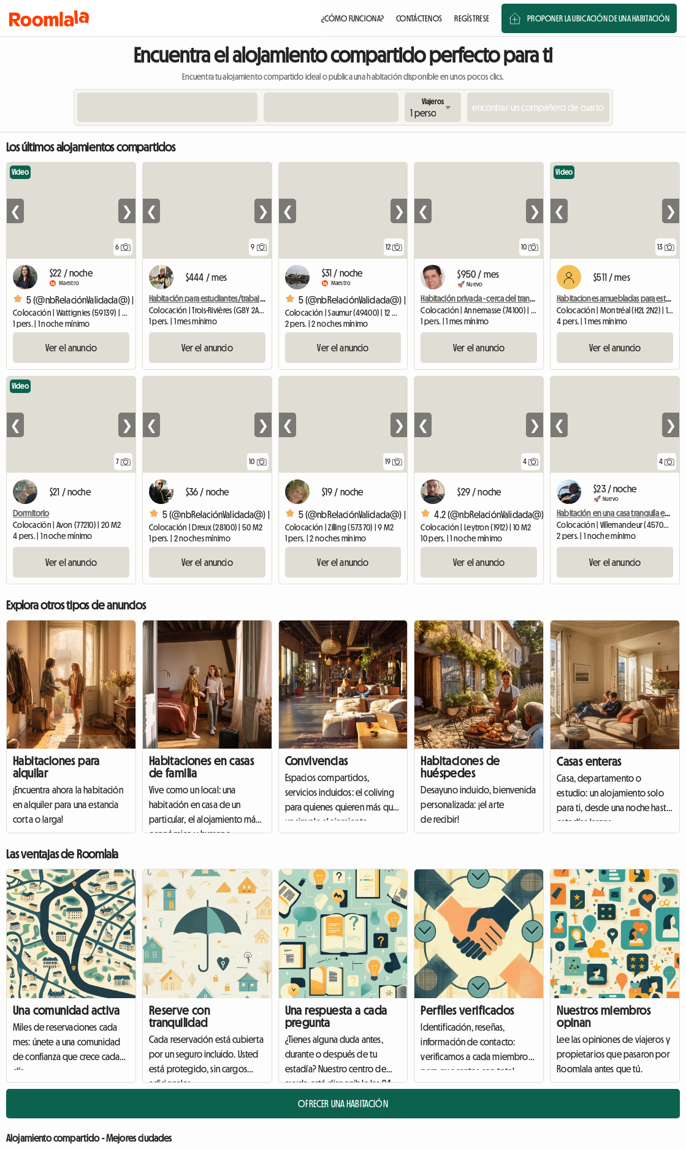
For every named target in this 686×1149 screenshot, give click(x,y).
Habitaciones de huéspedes (460, 767)
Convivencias (316, 761)
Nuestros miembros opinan (603, 1016)
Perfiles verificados (467, 1010)
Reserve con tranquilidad (179, 1016)
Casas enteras (589, 761)
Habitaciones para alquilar (56, 767)
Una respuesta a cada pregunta (336, 1016)
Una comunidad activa (66, 1010)
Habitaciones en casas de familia (201, 767)
